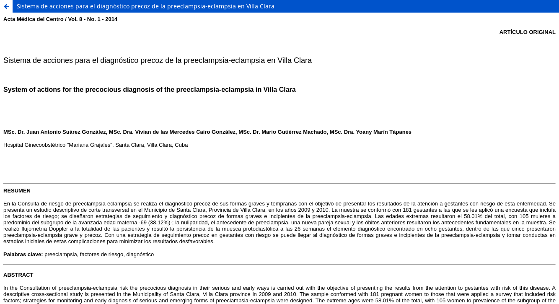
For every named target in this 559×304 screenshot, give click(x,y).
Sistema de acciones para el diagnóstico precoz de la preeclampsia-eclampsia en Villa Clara (145, 6)
